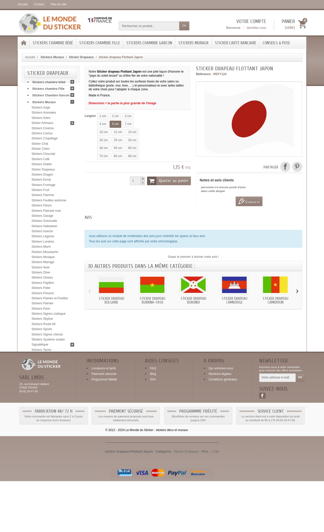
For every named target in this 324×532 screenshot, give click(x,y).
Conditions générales (223, 430)
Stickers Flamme (43, 196)
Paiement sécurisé (103, 425)
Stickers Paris (41, 310)
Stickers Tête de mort (46, 356)
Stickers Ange (41, 109)
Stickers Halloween (44, 227)
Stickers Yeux (41, 371)
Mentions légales (220, 425)
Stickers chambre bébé (53, 42)
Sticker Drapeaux (43, 171)
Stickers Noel (41, 268)
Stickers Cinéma (43, 129)
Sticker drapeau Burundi (193, 300)
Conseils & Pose (276, 42)
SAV (153, 430)
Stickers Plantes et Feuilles (50, 299)
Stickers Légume (43, 238)
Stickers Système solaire (48, 341)
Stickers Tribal (41, 361)
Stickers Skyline (42, 320)
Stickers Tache (41, 351)
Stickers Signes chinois (47, 335)
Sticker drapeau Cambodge (234, 300)
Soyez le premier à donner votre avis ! (193, 257)
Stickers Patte (41, 289)
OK (184, 26)
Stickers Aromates (44, 114)
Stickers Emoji (41, 181)
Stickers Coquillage (45, 139)
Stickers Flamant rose (46, 212)
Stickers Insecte (42, 232)
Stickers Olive (41, 273)
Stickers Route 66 (44, 325)
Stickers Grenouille (44, 222)
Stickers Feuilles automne (49, 201)
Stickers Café (41, 160)
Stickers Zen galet (44, 377)
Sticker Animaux (42, 124)
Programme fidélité (104, 430)
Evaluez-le (248, 201)
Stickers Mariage (43, 263)
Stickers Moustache (45, 253)
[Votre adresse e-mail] (277, 428)
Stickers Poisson (43, 294)
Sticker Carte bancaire (235, 42)
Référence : (204, 74)
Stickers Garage (42, 217)
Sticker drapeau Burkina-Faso (152, 300)
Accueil (30, 57)
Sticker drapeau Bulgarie (111, 300)
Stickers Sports (42, 330)
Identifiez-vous (256, 27)
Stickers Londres (43, 243)
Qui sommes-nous (221, 419)
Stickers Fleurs (42, 206)
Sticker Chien (41, 150)
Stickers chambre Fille (99, 42)
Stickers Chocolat (43, 155)
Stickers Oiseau (42, 279)
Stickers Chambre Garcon (149, 42)
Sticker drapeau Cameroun (275, 300)
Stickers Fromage (43, 186)
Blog (153, 425)
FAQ (153, 419)
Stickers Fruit (40, 191)
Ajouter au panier (168, 181)
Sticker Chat (40, 145)
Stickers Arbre (41, 119)
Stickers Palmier (43, 304)
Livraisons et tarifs (103, 419)
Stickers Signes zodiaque (49, 315)
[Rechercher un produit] (149, 26)
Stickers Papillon (43, 284)
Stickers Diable (42, 165)
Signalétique (40, 346)
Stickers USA (41, 366)
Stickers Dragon (42, 176)
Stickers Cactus (42, 134)
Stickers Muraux (193, 42)
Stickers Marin (41, 248)
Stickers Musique (43, 258)
